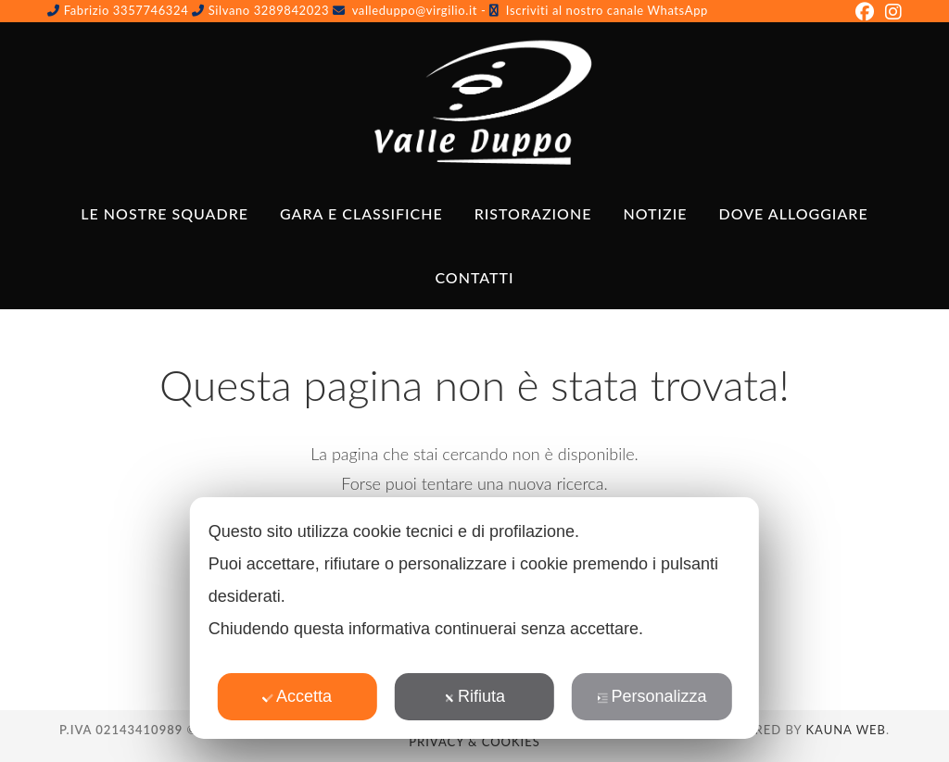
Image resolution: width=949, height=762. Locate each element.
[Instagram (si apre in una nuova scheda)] (890, 11)
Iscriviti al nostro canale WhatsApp (607, 10)
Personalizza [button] (651, 696)
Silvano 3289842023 (271, 10)
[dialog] (474, 618)
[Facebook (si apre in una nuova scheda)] (864, 11)
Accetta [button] (297, 696)
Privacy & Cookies (474, 741)
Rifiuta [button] (474, 696)
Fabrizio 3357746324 (126, 10)
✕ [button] (733, 524)
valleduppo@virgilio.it (414, 10)
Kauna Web (845, 729)
